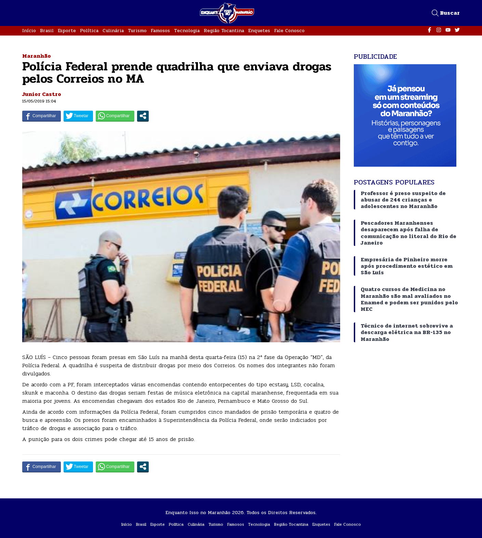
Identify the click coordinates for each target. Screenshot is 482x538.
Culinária (113, 30)
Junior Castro (41, 94)
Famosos (160, 30)
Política (89, 30)
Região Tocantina (224, 30)
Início (29, 30)
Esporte (67, 30)
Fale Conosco (289, 30)
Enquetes (259, 30)
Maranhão (36, 56)
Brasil (47, 30)
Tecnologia (187, 30)
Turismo (137, 30)
